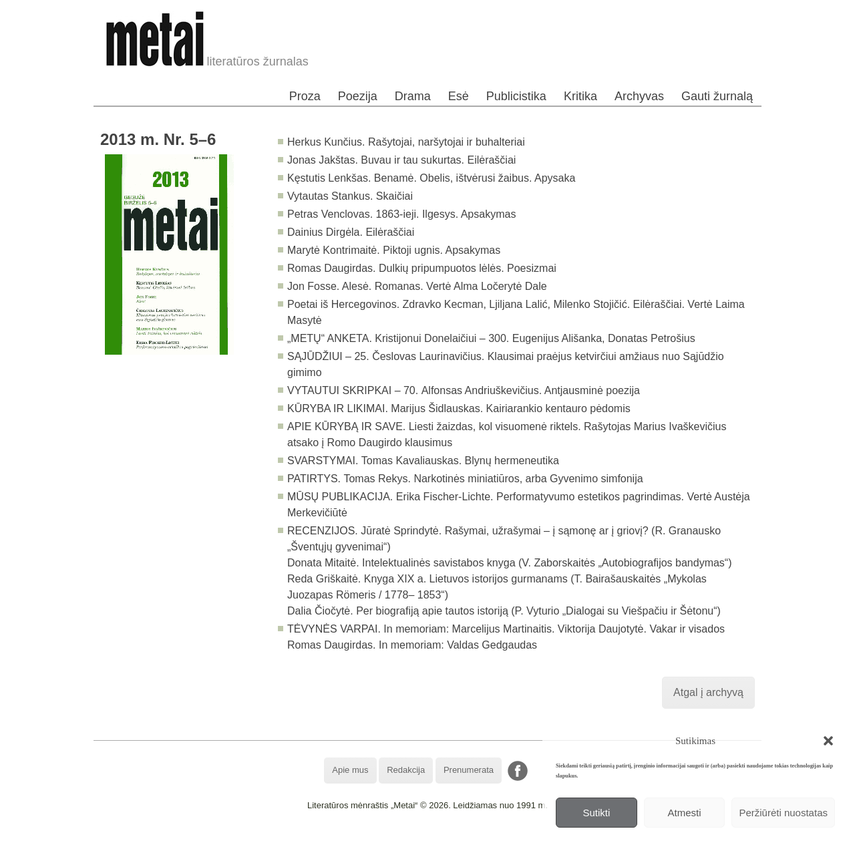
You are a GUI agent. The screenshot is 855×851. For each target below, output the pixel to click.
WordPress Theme (437, 840)
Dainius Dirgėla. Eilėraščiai (350, 232)
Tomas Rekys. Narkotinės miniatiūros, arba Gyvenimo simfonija (493, 478)
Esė (458, 96)
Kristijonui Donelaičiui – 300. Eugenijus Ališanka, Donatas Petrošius (535, 338)
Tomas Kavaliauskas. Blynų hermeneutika (460, 460)
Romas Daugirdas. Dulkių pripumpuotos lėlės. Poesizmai (421, 268)
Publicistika (516, 96)
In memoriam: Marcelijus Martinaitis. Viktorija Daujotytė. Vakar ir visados (554, 629)
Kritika (580, 96)
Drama (413, 96)
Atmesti (684, 812)
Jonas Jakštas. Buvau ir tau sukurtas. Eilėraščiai (401, 160)
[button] (828, 740)
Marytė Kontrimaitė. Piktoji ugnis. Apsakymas (393, 250)
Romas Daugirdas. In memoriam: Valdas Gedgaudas (412, 645)
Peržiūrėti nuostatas (783, 812)
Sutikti (596, 812)
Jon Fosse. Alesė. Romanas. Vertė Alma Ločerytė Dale (417, 286)
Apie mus (350, 770)
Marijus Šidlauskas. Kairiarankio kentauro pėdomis (510, 408)
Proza (305, 96)
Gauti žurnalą (717, 96)
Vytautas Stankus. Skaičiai (350, 196)
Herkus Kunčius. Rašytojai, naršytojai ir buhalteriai (406, 142)
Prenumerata (469, 770)
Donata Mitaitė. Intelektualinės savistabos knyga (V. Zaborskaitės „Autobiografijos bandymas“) (509, 562)
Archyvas (639, 96)
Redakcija (406, 770)
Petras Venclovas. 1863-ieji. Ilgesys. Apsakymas (401, 214)
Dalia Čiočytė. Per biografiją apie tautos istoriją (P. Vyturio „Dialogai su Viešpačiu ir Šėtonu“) (504, 611)
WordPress (377, 840)
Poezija (357, 96)
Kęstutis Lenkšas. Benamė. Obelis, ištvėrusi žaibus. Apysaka (431, 178)
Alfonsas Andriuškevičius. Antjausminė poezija (530, 390)
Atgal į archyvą (708, 692)
